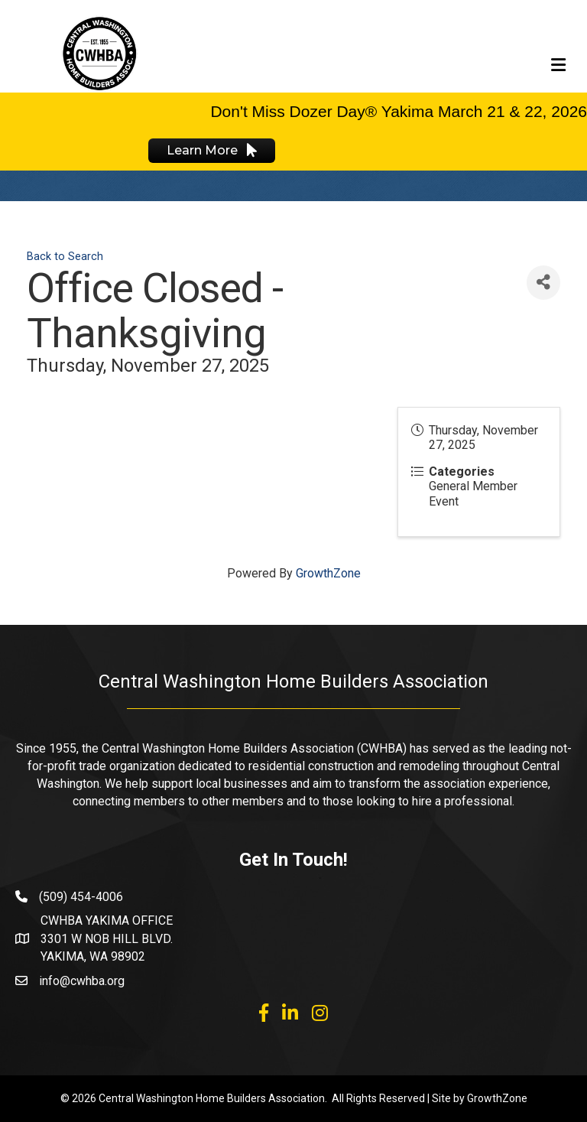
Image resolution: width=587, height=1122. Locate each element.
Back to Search (65, 256)
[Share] (543, 282)
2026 (566, 111)
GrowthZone (328, 573)
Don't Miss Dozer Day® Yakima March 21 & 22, (378, 111)
